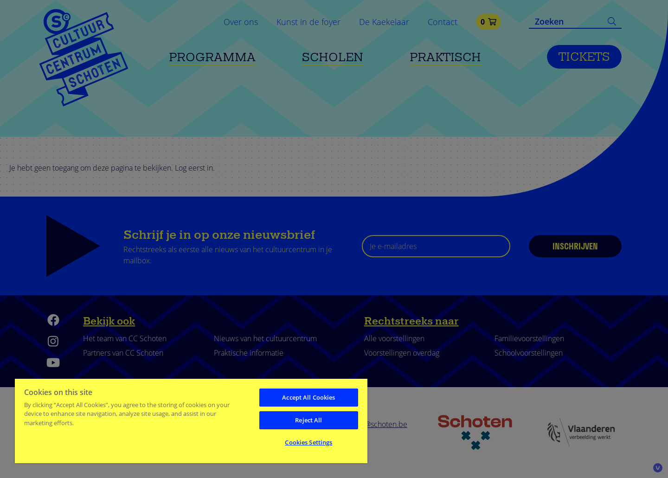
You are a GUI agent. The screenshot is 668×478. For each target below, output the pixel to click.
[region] (191, 420)
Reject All (308, 420)
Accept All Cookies (308, 397)
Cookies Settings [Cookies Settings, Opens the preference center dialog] (308, 442)
